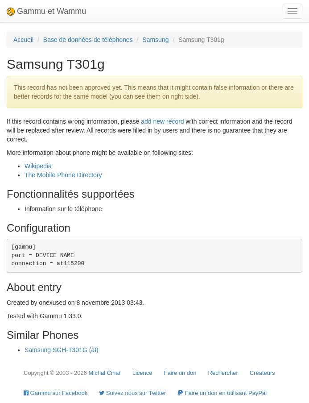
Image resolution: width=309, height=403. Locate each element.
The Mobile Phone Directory (63, 175)
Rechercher (223, 373)
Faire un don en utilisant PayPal (222, 393)
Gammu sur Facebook (55, 393)
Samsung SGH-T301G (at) (62, 349)
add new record (162, 121)
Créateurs (262, 373)
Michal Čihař (104, 373)
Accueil (23, 39)
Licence (142, 373)
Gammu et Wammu (46, 11)
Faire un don (180, 373)
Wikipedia (38, 166)
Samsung (155, 39)
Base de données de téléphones (88, 39)
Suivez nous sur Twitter (132, 393)
